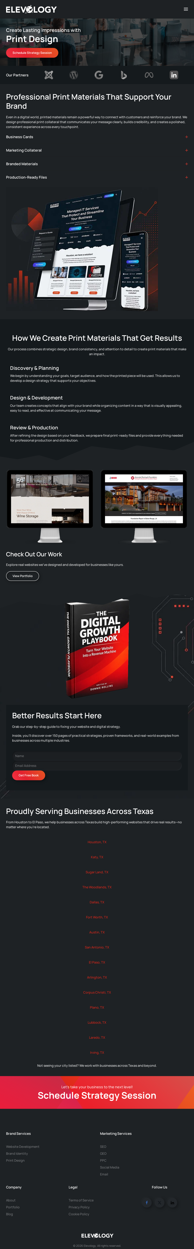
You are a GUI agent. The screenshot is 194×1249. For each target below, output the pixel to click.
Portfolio (13, 1199)
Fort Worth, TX (97, 917)
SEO (103, 1138)
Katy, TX (97, 857)
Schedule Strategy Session (32, 53)
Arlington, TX (97, 977)
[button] (186, 9)
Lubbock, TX (97, 1022)
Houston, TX (97, 842)
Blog (9, 1206)
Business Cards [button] (97, 136)
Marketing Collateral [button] (97, 150)
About (11, 1192)
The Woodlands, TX (97, 887)
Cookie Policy (79, 1206)
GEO (103, 1145)
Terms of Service (81, 1192)
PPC (103, 1152)
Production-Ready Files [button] (97, 177)
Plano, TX (97, 1007)
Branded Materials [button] (97, 163)
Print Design (15, 1152)
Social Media (109, 1159)
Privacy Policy (79, 1199)
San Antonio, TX (97, 947)
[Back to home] (31, 9)
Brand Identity (17, 1145)
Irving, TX (97, 1052)
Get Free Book (29, 775)
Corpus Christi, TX (97, 992)
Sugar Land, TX (97, 872)
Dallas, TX (97, 902)
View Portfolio (23, 576)
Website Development (22, 1138)
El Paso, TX (97, 962)
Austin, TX (97, 932)
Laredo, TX (97, 1037)
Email (104, 1166)
